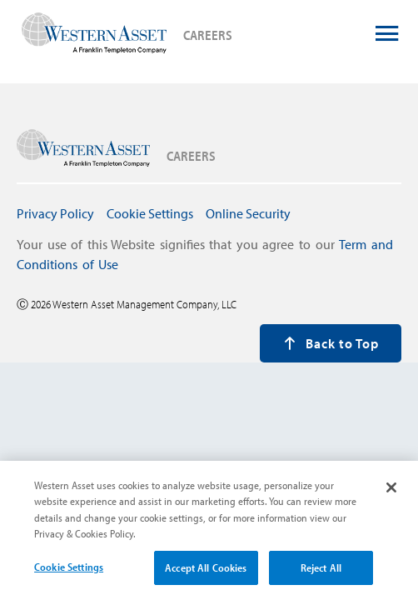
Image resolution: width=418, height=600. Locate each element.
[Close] (391, 494)
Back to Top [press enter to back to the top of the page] (331, 343)
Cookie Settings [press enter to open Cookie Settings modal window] (150, 213)
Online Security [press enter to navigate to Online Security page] (248, 213)
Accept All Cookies (205, 574)
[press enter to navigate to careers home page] (94, 34)
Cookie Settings (68, 573)
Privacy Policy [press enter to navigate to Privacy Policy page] (55, 213)
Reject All (321, 574)
